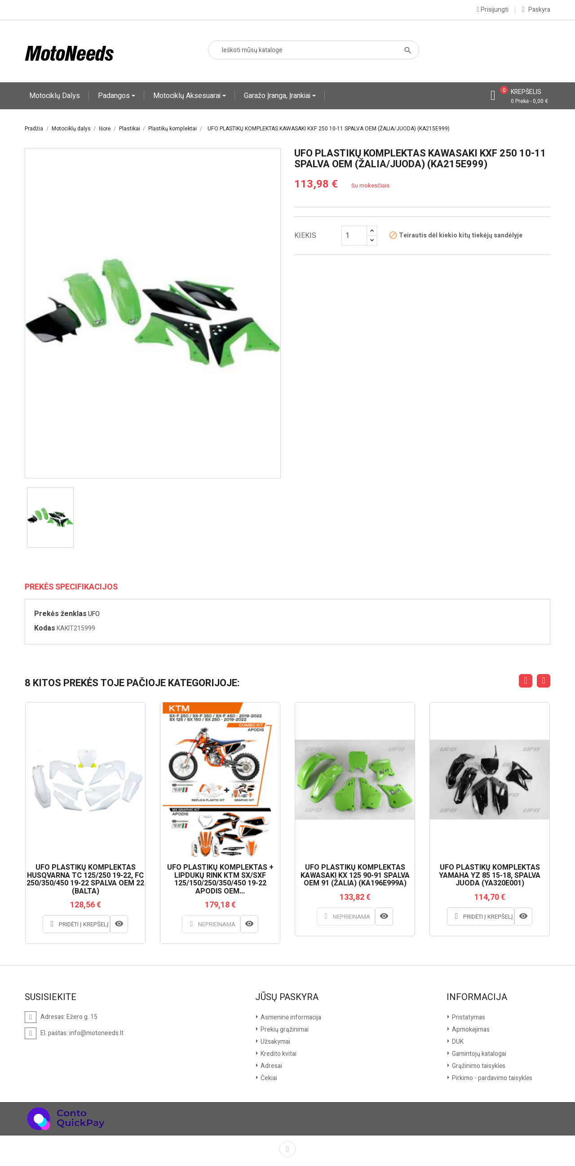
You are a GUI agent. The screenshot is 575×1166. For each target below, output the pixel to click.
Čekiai (268, 1078)
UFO (94, 614)
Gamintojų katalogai (478, 1054)
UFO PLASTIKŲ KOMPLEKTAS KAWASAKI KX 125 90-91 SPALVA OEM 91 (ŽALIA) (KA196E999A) (355, 876)
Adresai (270, 1066)
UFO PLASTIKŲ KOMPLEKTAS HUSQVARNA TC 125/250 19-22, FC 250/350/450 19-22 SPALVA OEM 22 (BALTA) (85, 879)
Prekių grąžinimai (284, 1029)
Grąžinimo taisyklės (478, 1066)
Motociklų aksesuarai (187, 95)
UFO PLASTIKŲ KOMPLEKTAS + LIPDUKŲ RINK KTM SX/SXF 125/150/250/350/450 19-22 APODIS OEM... (220, 879)
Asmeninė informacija (290, 1017)
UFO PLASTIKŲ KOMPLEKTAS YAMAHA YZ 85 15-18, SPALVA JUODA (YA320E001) (489, 876)
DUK (457, 1041)
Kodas (44, 628)
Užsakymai (274, 1041)
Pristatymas (468, 1017)
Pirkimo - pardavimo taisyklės (491, 1078)
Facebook (287, 1149)
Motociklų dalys (54, 95)
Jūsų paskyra (286, 997)
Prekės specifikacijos (71, 587)
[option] (50, 517)
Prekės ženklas (60, 613)
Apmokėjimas (470, 1029)
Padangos (115, 95)
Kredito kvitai (277, 1054)
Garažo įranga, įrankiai (278, 95)
